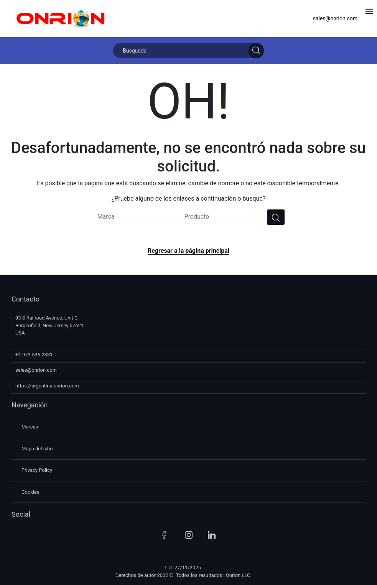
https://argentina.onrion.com (47, 386)
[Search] (256, 50)
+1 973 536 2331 (34, 355)
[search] (276, 217)
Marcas (29, 427)
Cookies (30, 492)
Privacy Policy (36, 470)
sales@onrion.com (335, 18)
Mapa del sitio (37, 449)
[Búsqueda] (188, 50)
